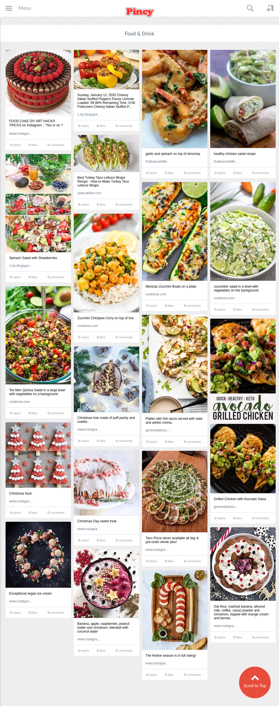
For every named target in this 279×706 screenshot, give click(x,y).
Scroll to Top (255, 684)
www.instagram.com (21, 133)
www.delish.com (89, 193)
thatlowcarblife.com (158, 161)
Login (270, 8)
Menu (24, 8)
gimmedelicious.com (158, 430)
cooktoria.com (156, 294)
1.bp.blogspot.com (89, 114)
